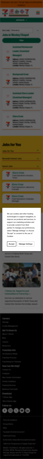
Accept (12, 245)
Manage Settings (25, 245)
